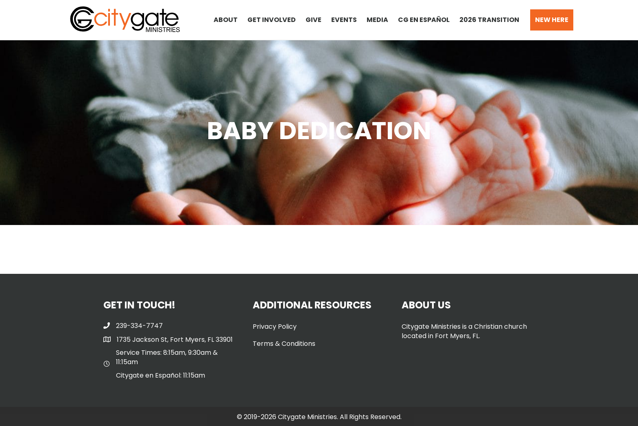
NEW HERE (551, 19)
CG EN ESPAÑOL (424, 19)
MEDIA (377, 19)
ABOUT (226, 19)
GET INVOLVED (271, 19)
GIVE (313, 19)
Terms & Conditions (284, 343)
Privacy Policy (275, 326)
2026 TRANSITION (489, 19)
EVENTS (344, 19)
